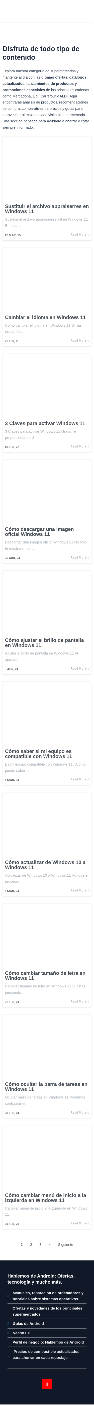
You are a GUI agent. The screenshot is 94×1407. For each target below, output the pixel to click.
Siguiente (65, 1245)
